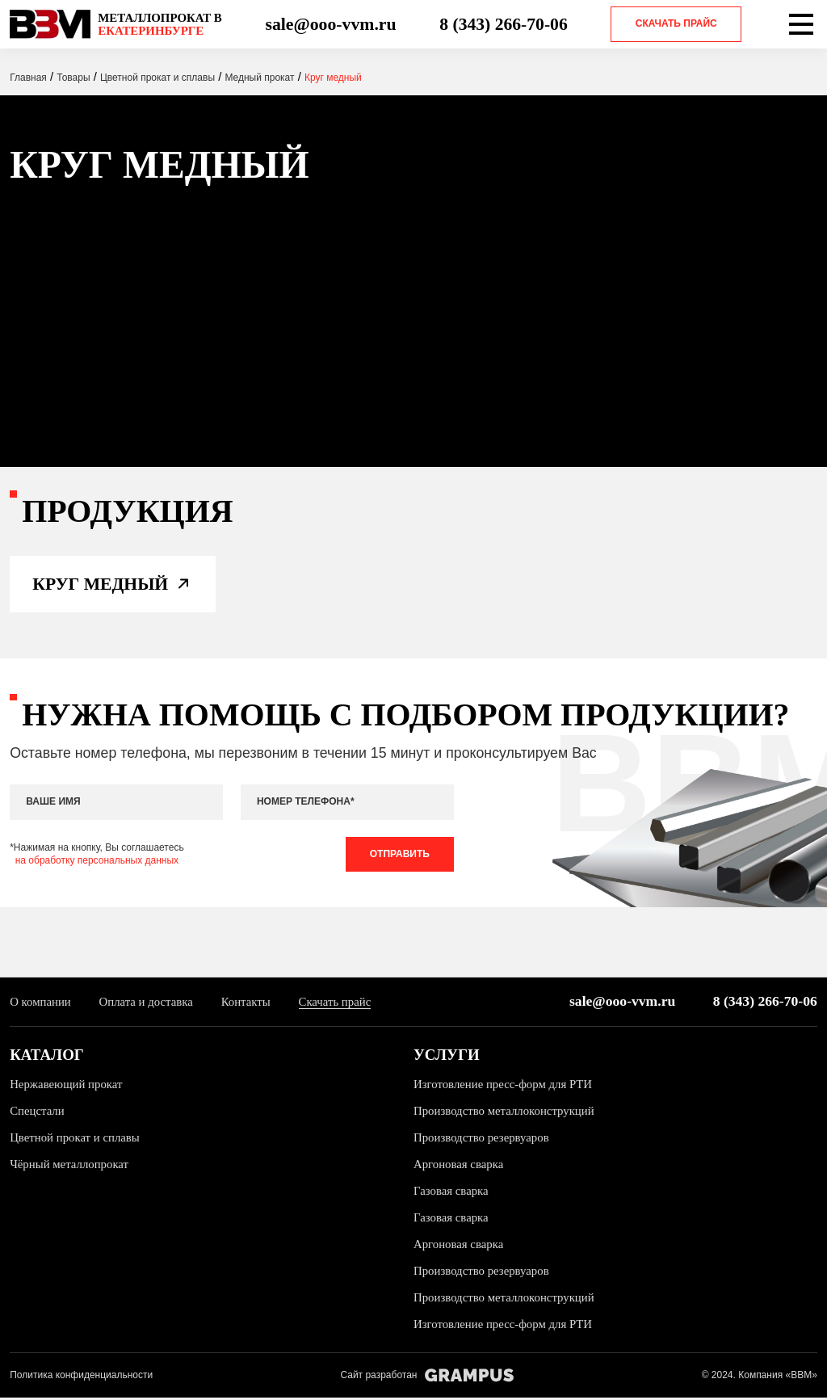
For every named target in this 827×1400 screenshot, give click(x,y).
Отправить (399, 855)
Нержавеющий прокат (66, 1085)
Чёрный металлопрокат (69, 1165)
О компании (40, 1003)
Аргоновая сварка (459, 1165)
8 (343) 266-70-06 (503, 24)
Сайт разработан (427, 1377)
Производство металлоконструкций (504, 1112)
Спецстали (37, 1112)
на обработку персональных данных (96, 862)
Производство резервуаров (482, 1139)
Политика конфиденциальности (81, 1376)
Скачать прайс (676, 23)
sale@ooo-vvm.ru (330, 24)
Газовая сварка (451, 1192)
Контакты (246, 1003)
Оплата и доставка (146, 1003)
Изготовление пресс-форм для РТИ (503, 1085)
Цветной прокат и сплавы (75, 1139)
